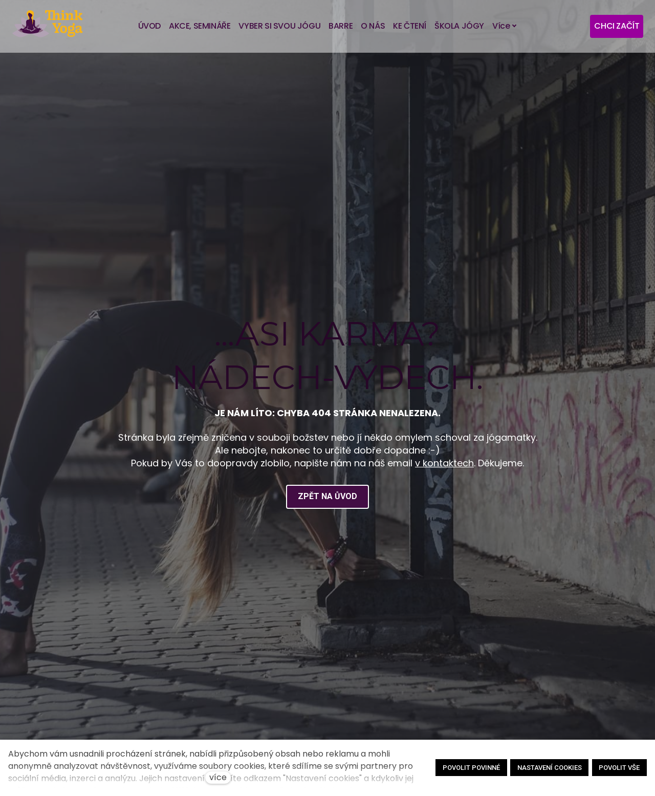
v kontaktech (444, 463)
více (218, 777)
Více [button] (504, 26)
